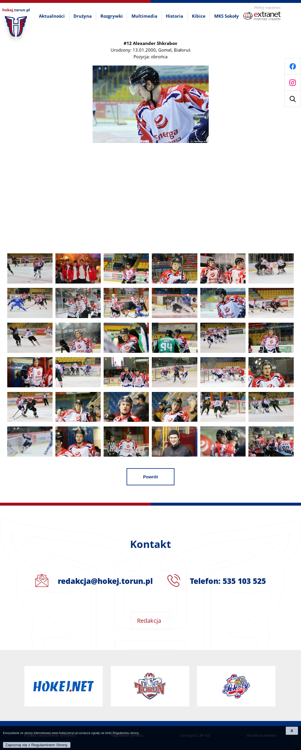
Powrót (150, 476)
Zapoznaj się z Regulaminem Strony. (36, 745)
